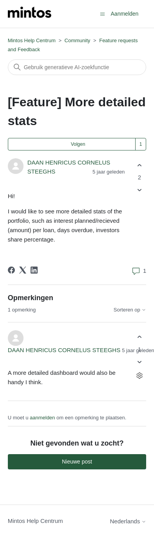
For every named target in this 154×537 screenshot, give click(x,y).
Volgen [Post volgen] (78, 144)
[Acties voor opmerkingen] (139, 375)
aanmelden (42, 418)
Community (78, 40)
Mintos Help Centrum (32, 40)
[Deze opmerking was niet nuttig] (139, 362)
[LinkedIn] (34, 270)
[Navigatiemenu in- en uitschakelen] (102, 13)
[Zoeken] (77, 67)
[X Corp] (22, 270)
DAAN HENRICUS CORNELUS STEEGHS (64, 350)
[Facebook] (11, 270)
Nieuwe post (77, 461)
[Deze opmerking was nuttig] (139, 337)
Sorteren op (130, 310)
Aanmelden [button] (125, 14)
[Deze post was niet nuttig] (139, 190)
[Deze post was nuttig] (139, 165)
